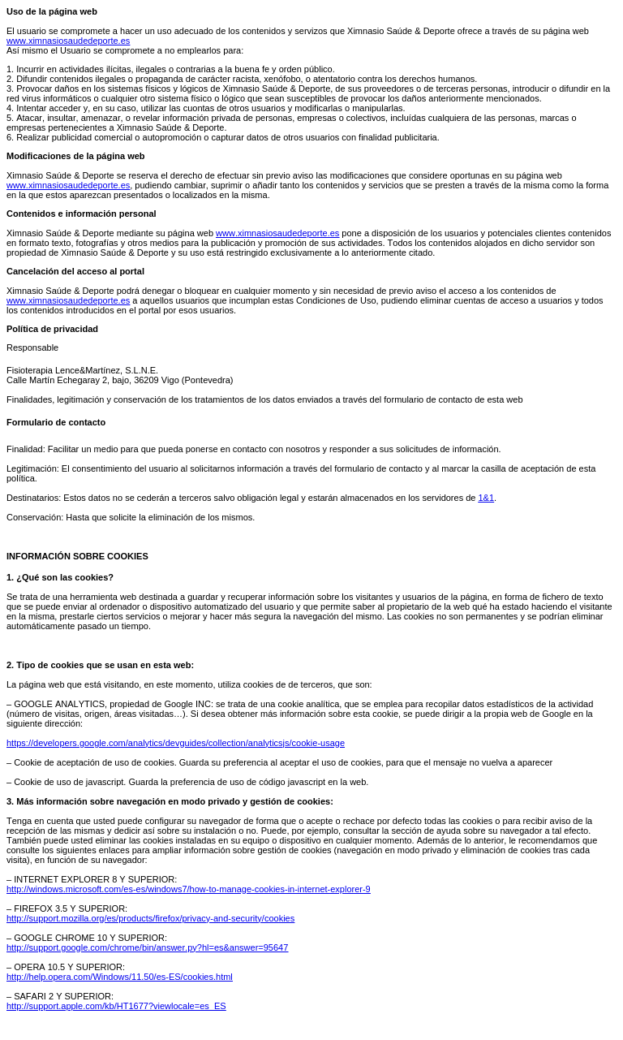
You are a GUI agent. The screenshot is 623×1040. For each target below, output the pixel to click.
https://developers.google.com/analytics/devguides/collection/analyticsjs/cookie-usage (175, 743)
